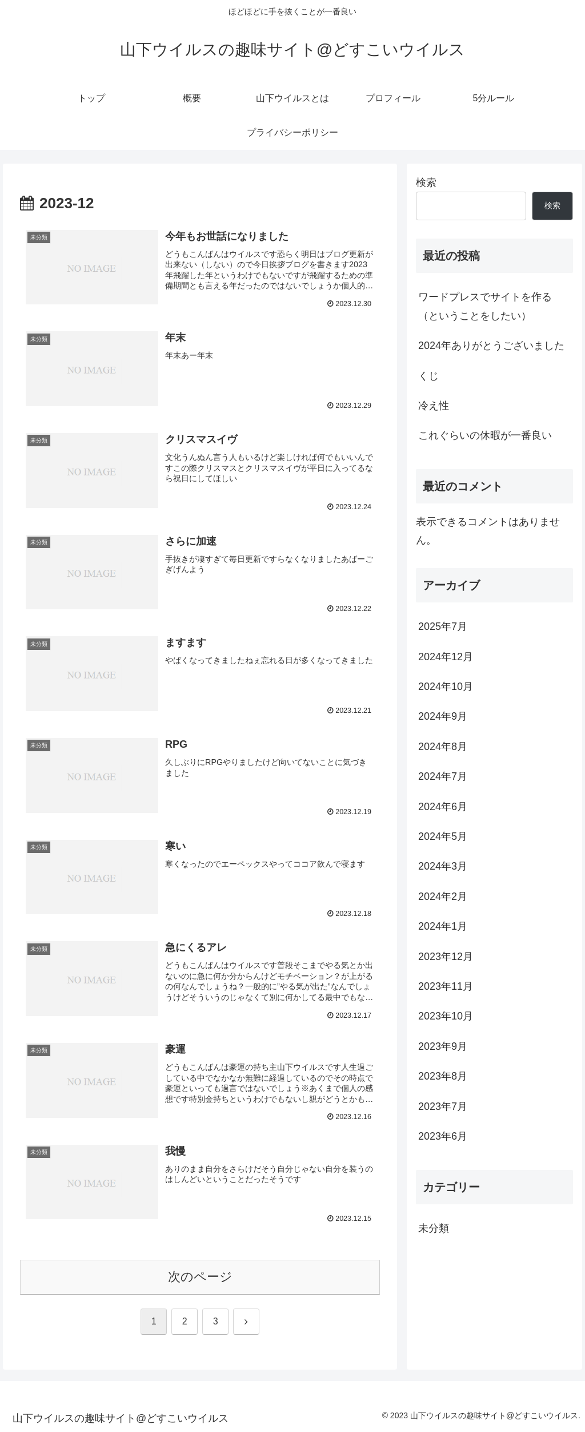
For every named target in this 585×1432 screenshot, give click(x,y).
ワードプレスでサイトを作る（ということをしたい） (485, 306)
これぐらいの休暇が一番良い (485, 435)
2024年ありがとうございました (491, 345)
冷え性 (433, 405)
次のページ (200, 1277)
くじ (428, 376)
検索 (426, 182)
